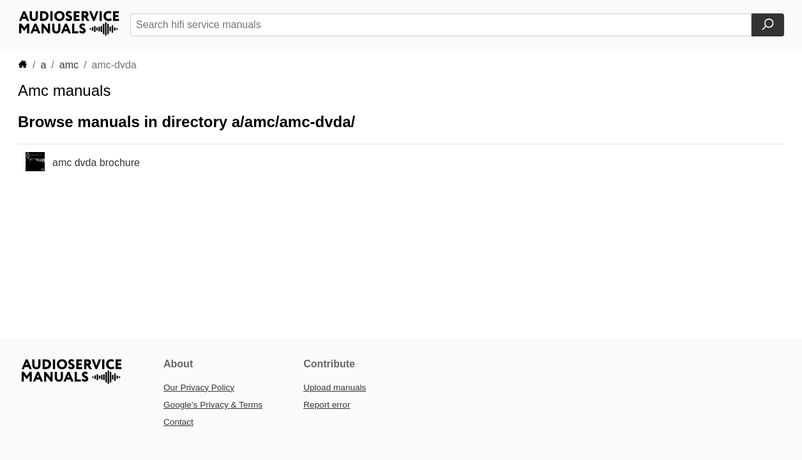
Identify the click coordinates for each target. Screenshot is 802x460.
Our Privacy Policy (198, 387)
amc (69, 64)
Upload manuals (334, 387)
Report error (326, 405)
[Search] (768, 24)
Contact (178, 422)
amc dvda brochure (96, 162)
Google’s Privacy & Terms (212, 405)
